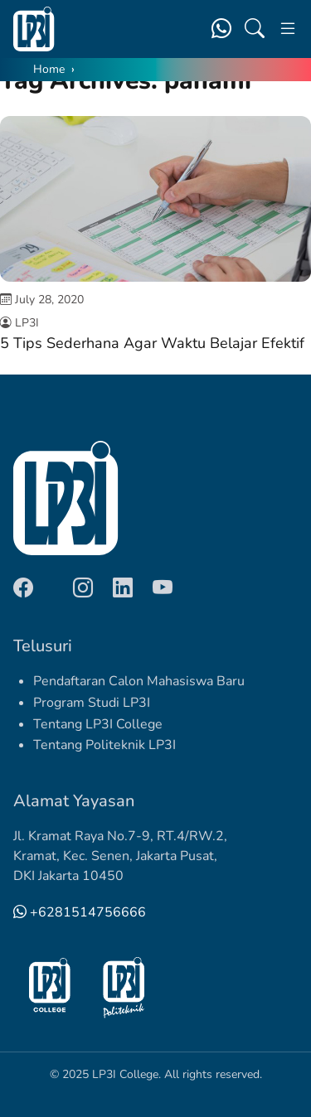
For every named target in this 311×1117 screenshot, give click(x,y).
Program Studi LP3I (91, 703)
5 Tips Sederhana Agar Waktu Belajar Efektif (152, 343)
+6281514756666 (79, 912)
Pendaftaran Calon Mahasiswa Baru (139, 681)
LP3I (27, 323)
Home (49, 69)
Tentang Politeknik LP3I (104, 745)
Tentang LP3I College (98, 724)
